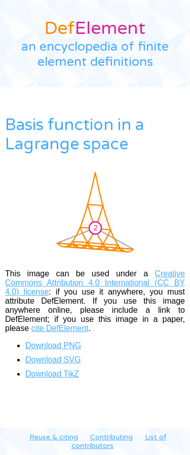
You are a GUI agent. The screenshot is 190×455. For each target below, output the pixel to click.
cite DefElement (60, 328)
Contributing (111, 437)
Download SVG (53, 359)
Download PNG (53, 345)
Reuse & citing (53, 437)
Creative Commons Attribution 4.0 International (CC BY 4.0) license (95, 282)
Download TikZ (52, 373)
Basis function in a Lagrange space (74, 134)
